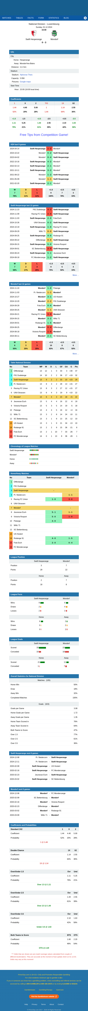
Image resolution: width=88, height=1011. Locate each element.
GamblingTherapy (45, 990)
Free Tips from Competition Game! (44, 135)
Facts (31, 18)
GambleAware (30, 990)
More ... (76, 275)
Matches (6, 18)
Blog (66, 18)
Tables (19, 18)
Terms (43, 1004)
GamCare (60, 990)
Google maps (25, 82)
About (52, 1004)
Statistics (54, 18)
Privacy (34, 1004)
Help (26, 1004)
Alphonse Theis (26, 75)
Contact (61, 1004)
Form (41, 18)
